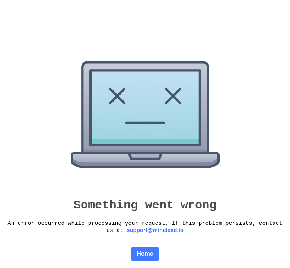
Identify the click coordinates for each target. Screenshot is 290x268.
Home (145, 254)
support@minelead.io (155, 230)
